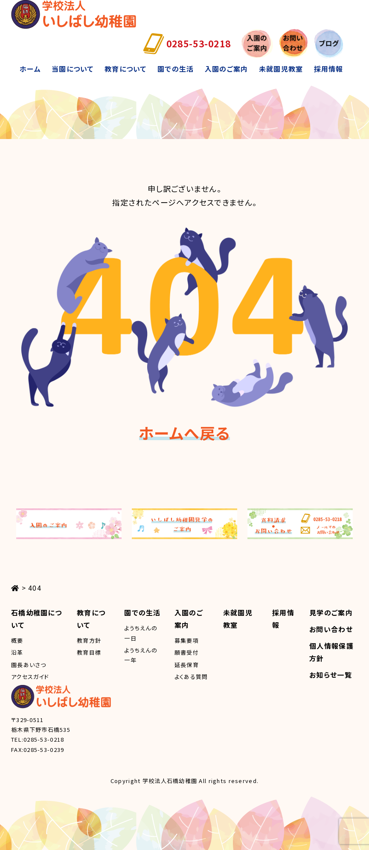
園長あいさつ (28, 665)
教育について (126, 69)
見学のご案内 (331, 612)
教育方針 (89, 640)
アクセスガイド (30, 677)
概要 (17, 640)
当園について (73, 69)
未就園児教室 (281, 69)
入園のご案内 (226, 69)
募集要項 (186, 640)
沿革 (17, 652)
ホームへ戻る (184, 432)
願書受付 (186, 652)
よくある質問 (191, 677)
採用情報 (328, 69)
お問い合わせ (331, 629)
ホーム (30, 69)
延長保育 (186, 665)
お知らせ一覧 (330, 675)
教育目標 (89, 652)
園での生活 (175, 69)
